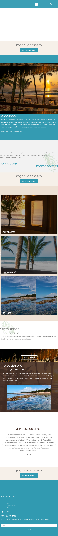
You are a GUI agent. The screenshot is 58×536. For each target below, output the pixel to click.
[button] (36, 4)
